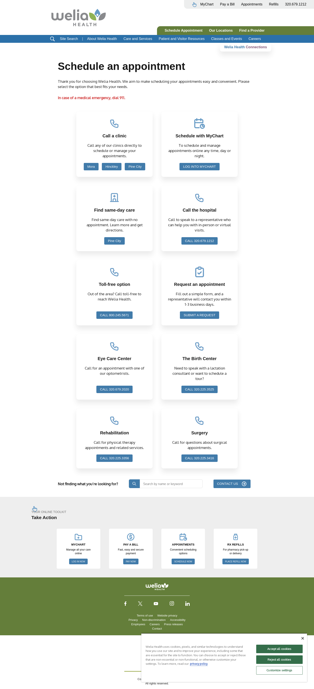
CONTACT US (230, 483)
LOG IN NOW (78, 561)
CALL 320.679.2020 (114, 389)
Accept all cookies (279, 649)
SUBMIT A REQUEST (199, 315)
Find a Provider (252, 30)
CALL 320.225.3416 (199, 458)
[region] (224, 657)
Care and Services (137, 39)
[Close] (302, 638)
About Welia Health (102, 39)
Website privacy (167, 615)
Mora (91, 166)
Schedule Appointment (184, 30)
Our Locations (221, 30)
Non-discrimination (154, 620)
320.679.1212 (295, 4)
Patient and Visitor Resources (182, 39)
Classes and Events (226, 39)
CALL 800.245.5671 (114, 315)
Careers (255, 39)
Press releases (173, 624)
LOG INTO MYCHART (199, 166)
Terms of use (145, 615)
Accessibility (178, 620)
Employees (138, 624)
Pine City (135, 166)
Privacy (133, 620)
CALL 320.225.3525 (199, 389)
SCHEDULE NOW (183, 561)
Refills (274, 4)
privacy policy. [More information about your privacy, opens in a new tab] (199, 663)
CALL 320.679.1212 (199, 241)
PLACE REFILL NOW (235, 561)
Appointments (252, 4)
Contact (157, 628)
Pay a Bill (227, 4)
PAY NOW (131, 561)
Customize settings (279, 670)
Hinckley (112, 166)
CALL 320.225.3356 (114, 458)
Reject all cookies (279, 659)
